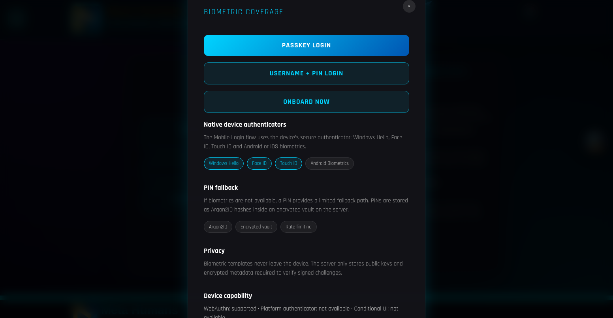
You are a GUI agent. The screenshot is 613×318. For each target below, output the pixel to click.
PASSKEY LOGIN (306, 45)
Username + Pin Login (307, 73)
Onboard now (306, 101)
